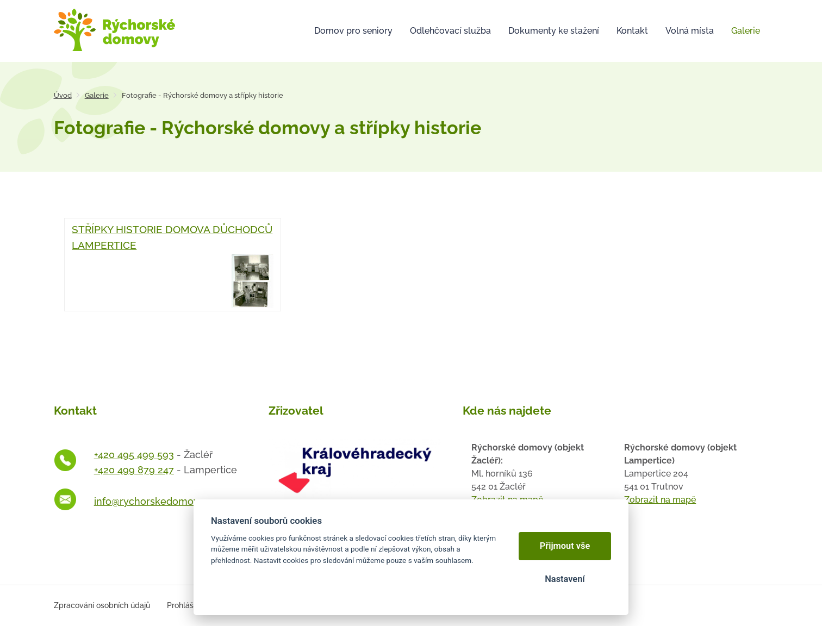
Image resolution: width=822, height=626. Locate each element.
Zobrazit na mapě (660, 499)
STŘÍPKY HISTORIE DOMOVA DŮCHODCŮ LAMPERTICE (172, 265)
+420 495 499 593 (134, 454)
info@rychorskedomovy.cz (155, 501)
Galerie (97, 95)
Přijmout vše (565, 546)
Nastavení (564, 579)
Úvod (63, 95)
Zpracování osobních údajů (102, 605)
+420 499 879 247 (134, 469)
